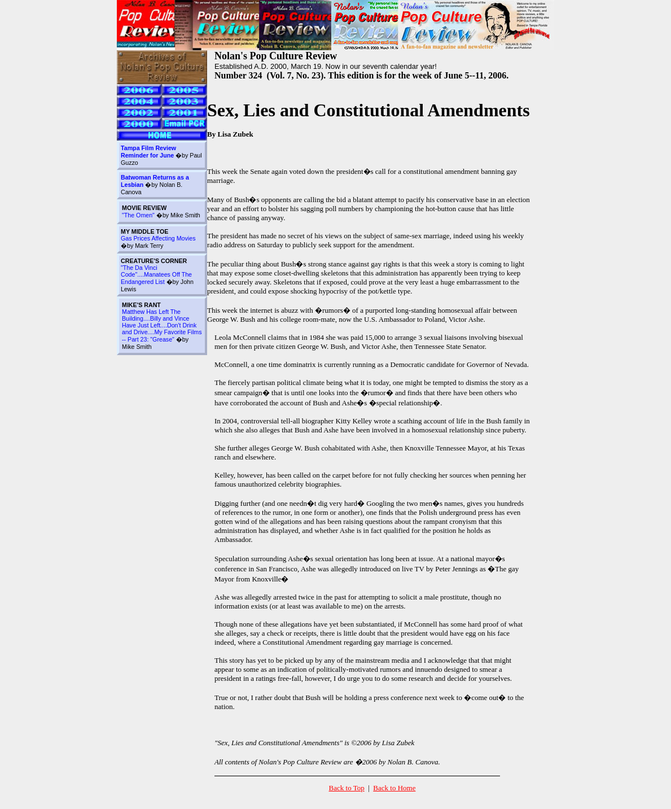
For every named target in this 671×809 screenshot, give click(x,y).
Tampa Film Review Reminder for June (148, 152)
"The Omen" (138, 215)
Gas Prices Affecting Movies (158, 238)
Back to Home (394, 788)
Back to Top (347, 788)
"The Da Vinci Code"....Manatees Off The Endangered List (156, 274)
